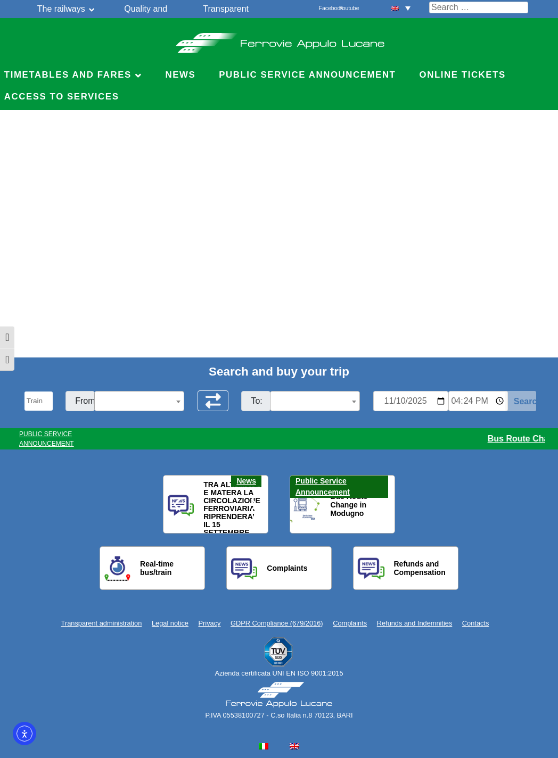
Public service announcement (307, 75)
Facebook (325, 8)
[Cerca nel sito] (478, 7)
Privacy (210, 623)
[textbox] (139, 402)
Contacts (475, 623)
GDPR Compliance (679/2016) (277, 623)
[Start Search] (521, 401)
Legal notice (170, 623)
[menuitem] (400, 7)
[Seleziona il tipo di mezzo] (38, 401)
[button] (178, 505)
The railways (61, 8)
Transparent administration (101, 623)
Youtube (345, 8)
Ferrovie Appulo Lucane (279, 39)
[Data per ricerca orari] (410, 401)
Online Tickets (463, 75)
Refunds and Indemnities (415, 623)
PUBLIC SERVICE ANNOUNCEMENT (46, 438)
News (180, 75)
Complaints (350, 623)
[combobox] (139, 401)
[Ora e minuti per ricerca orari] (478, 401)
